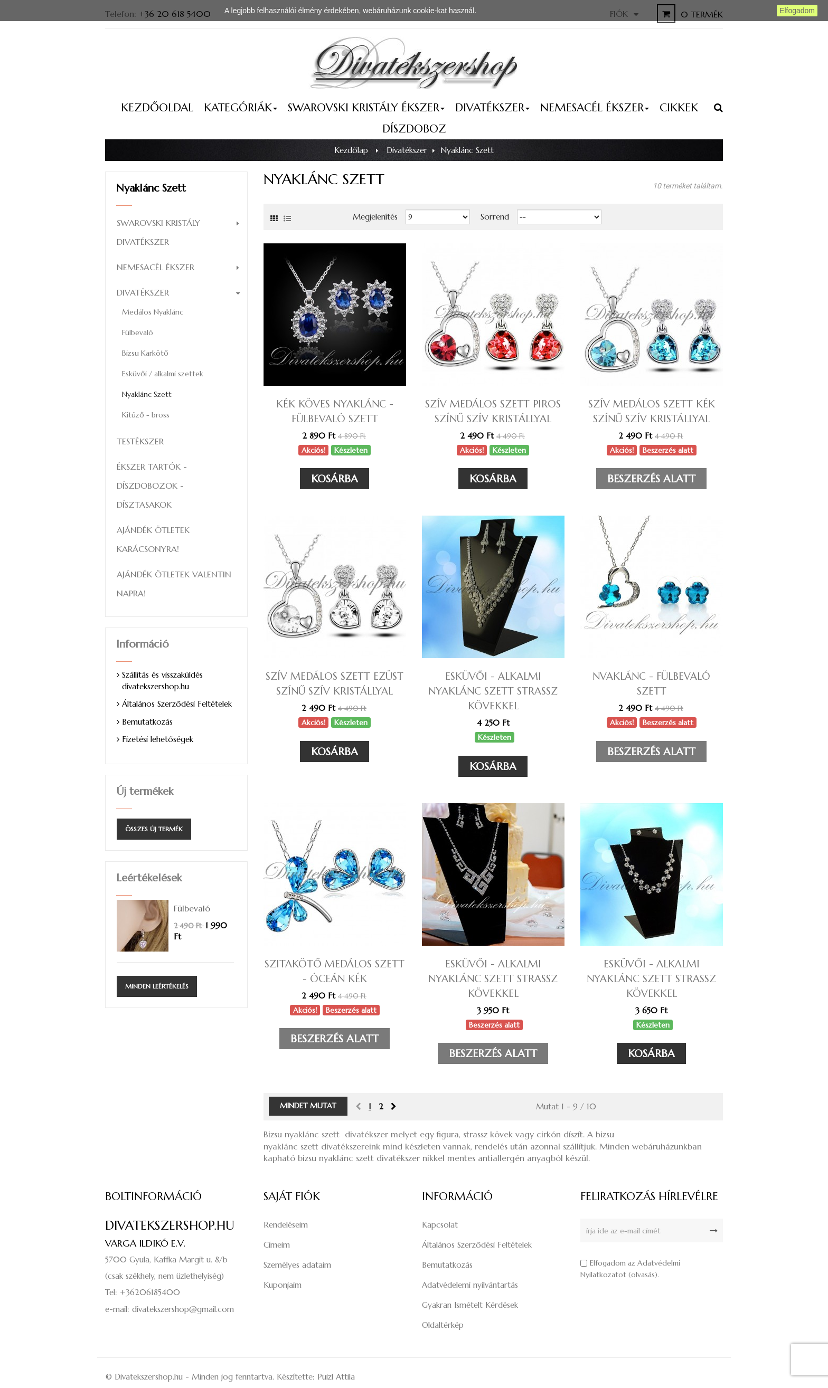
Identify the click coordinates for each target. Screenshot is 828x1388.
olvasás (643, 1274)
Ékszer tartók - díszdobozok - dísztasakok (152, 485)
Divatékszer (143, 292)
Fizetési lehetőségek (157, 739)
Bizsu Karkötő (145, 353)
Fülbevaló (137, 332)
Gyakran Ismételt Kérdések (470, 1305)
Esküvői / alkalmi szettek (162, 373)
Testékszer (140, 441)
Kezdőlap (351, 150)
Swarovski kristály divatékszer (158, 232)
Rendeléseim (286, 1225)
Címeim (277, 1245)
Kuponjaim (283, 1285)
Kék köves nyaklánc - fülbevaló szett (334, 411)
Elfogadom (797, 10)
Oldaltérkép (443, 1325)
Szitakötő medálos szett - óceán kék (334, 971)
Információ (142, 644)
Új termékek (144, 791)
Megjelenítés (375, 217)
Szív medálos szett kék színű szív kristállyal (651, 411)
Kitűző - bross (146, 415)
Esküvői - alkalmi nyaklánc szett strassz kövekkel (493, 691)
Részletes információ (512, 10)
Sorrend (495, 217)
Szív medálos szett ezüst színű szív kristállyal (334, 683)
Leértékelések (149, 878)
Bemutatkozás (147, 722)
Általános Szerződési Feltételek (177, 704)
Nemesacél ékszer (155, 267)
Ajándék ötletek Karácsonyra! (153, 539)
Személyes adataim (297, 1265)
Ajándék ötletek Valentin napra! (174, 583)
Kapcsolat (440, 1225)
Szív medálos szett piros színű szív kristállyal (493, 411)
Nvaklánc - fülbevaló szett (651, 683)
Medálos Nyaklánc (152, 312)
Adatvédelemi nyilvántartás (470, 1285)
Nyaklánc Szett (147, 394)
